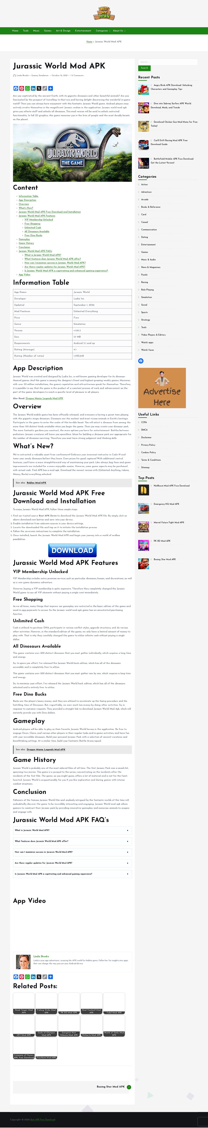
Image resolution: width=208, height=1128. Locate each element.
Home (15, 31)
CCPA (144, 423)
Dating (145, 238)
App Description (27, 200)
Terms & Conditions (151, 461)
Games (47, 31)
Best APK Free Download (44, 1120)
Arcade (145, 201)
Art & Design (63, 31)
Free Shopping (32, 224)
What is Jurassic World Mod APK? (43, 255)
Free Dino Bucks (33, 235)
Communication (149, 231)
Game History (26, 243)
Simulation (44, 76)
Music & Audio (149, 261)
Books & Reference (151, 208)
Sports (144, 313)
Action (144, 185)
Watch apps (147, 343)
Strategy (146, 321)
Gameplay (24, 239)
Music (36, 31)
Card (144, 216)
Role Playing (148, 291)
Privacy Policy (148, 446)
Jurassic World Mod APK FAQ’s (35, 251)
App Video (24, 275)
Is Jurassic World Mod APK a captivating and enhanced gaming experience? (66, 271)
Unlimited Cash (33, 228)
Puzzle (144, 276)
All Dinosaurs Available (37, 231)
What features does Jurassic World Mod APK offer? (53, 259)
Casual (145, 223)
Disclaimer (147, 438)
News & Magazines (152, 268)
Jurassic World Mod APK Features (37, 216)
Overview (24, 204)
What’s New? (26, 208)
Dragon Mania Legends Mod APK (44, 398)
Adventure (147, 193)
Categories (102, 31)
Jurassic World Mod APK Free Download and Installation (50, 212)
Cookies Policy (149, 453)
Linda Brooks (21, 76)
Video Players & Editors (154, 336)
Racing (145, 283)
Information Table (28, 196)
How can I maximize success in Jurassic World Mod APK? (55, 263)
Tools (25, 31)
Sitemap (145, 469)
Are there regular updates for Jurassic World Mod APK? (55, 267)
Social (144, 306)
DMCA (145, 431)
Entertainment (83, 31)
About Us (118, 31)
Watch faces (148, 351)
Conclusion (24, 247)
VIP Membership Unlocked (39, 220)
